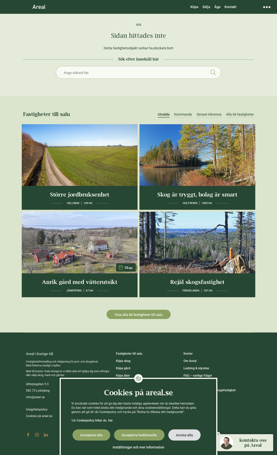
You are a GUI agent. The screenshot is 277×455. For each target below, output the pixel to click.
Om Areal (190, 361)
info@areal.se (35, 397)
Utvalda (163, 114)
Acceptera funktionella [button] (139, 435)
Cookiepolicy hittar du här (95, 420)
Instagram (37, 435)
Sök (213, 72)
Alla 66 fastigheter (240, 114)
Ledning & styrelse (196, 368)
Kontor (188, 353)
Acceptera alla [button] (91, 435)
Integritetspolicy (37, 409)
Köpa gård (123, 368)
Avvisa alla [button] (184, 435)
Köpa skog (123, 361)
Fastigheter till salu (129, 353)
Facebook (28, 435)
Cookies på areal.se (39, 416)
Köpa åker (123, 375)
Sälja (206, 7)
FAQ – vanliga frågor (198, 375)
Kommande (183, 114)
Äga (217, 7)
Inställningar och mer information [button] (138, 447)
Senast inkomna (209, 114)
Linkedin (46, 435)
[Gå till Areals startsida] (39, 6)
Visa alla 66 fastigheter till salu (139, 315)
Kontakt (230, 7)
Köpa (194, 7)
